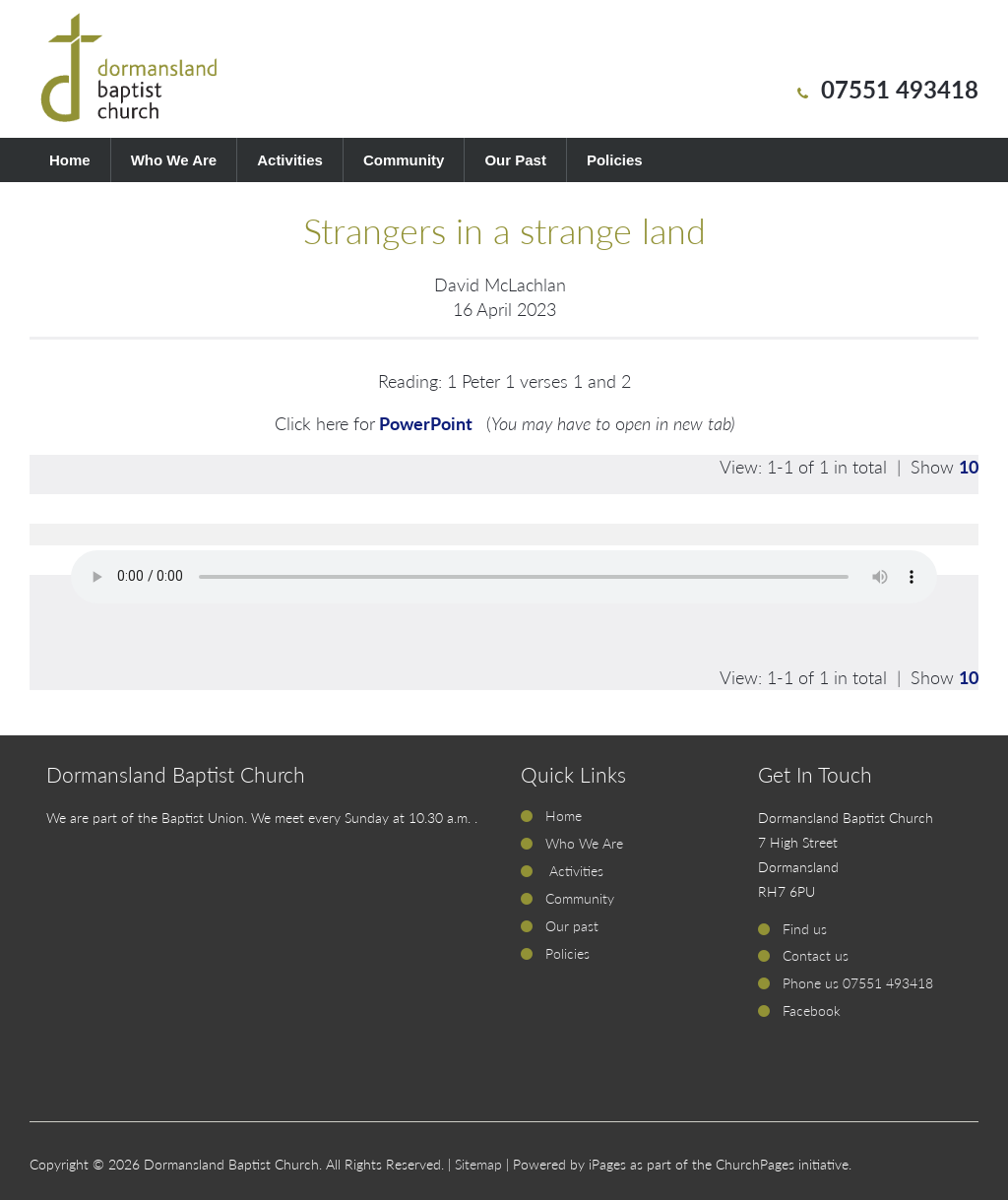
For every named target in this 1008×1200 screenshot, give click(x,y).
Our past (571, 925)
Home (70, 160)
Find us (805, 928)
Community (404, 160)
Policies (615, 160)
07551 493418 (899, 89)
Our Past (515, 160)
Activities (290, 160)
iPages (607, 1164)
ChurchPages (755, 1164)
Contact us (816, 955)
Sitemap (478, 1164)
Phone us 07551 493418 (858, 983)
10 (968, 466)
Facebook (812, 1010)
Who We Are (174, 160)
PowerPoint (427, 423)
